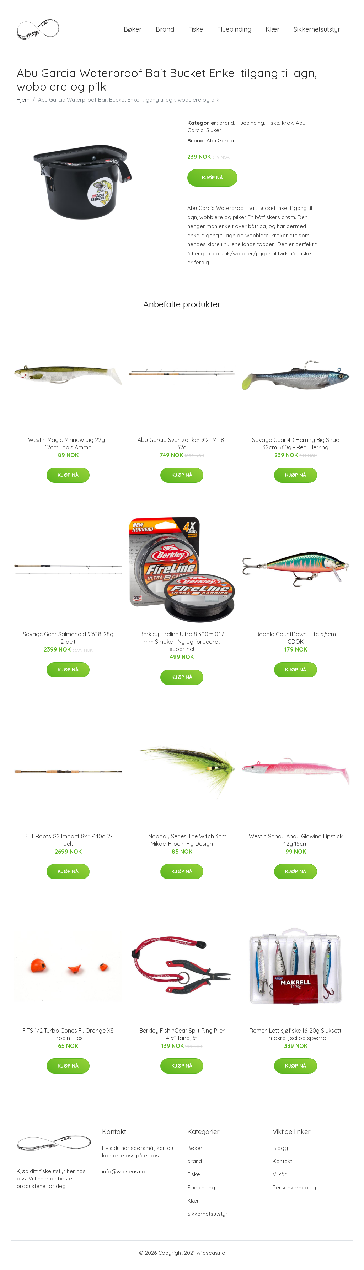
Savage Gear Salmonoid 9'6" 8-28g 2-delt (68, 643)
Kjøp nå (212, 182)
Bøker (132, 32)
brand (165, 32)
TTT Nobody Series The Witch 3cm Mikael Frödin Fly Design (181, 845)
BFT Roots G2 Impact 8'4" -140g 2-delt (68, 845)
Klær (272, 32)
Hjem (23, 104)
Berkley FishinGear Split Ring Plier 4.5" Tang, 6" (182, 1039)
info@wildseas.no (123, 1176)
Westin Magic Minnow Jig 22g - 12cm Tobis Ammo (68, 448)
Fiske (195, 32)
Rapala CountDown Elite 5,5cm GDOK (296, 643)
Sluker (213, 135)
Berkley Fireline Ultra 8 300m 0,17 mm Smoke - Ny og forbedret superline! (182, 647)
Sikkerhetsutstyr (317, 32)
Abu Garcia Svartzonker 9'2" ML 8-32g (182, 448)
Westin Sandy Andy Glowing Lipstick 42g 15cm (296, 845)
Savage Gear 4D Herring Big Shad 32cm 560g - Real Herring (295, 448)
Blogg (280, 1153)
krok (287, 127)
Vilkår (280, 1179)
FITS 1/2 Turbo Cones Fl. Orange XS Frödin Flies (68, 1039)
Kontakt (282, 1166)
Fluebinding (234, 32)
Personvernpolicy (294, 1192)
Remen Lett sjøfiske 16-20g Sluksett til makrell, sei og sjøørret (296, 1039)
